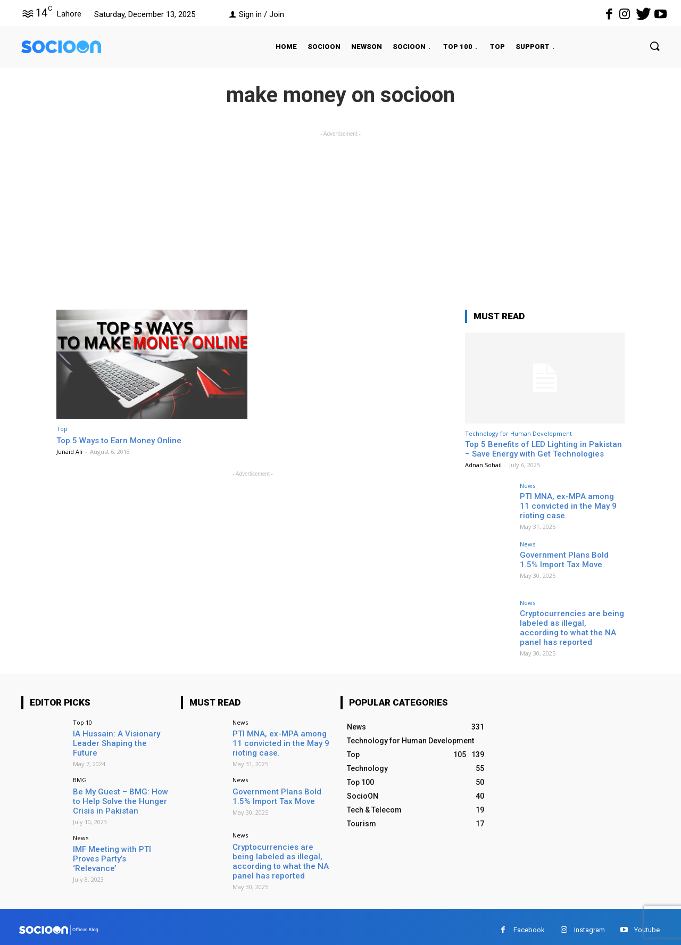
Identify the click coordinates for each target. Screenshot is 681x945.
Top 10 (82, 719)
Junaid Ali (69, 451)
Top (62, 429)
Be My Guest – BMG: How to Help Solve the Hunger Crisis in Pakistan (120, 795)
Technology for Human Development (518, 433)
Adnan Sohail (483, 465)
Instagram (589, 923)
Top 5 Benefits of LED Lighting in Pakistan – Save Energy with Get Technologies (543, 449)
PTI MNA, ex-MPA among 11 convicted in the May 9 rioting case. (570, 505)
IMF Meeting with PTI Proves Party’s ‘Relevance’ (121, 846)
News (527, 485)
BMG (80, 775)
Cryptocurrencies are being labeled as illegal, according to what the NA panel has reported (569, 626)
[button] (644, 46)
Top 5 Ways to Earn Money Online (124, 440)
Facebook (529, 923)
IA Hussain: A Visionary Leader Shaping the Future (118, 735)
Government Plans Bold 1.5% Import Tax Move (570, 559)
